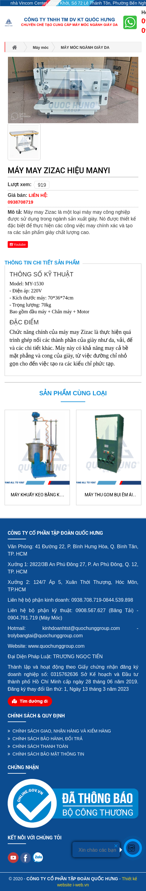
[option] (24, 142)
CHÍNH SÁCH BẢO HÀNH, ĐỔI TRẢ (45, 738)
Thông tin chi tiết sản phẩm (42, 262)
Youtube (18, 244)
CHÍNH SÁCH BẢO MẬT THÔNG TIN (46, 754)
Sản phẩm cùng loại (73, 393)
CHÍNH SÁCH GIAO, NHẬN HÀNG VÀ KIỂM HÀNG (59, 731)
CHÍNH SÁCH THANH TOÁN (38, 746)
